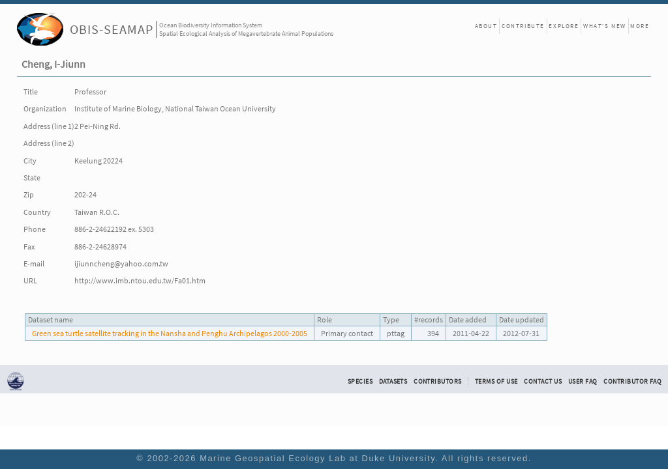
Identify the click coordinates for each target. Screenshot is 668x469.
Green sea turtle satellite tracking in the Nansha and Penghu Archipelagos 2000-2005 (169, 333)
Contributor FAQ (632, 382)
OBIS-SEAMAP (111, 29)
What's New (604, 25)
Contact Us (543, 382)
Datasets (393, 382)
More (639, 25)
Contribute (523, 25)
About (486, 25)
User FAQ (583, 382)
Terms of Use (496, 382)
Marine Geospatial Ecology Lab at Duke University (317, 458)
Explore (564, 25)
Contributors (438, 382)
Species (360, 382)
